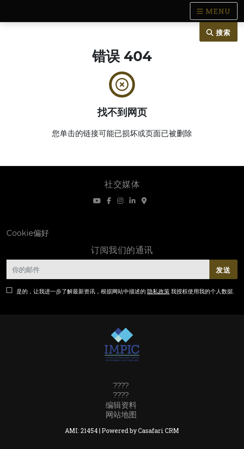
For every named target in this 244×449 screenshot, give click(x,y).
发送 (223, 269)
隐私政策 (158, 291)
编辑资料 (121, 405)
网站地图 (121, 415)
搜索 (218, 32)
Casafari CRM (158, 430)
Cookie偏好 (27, 233)
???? (121, 385)
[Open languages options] (214, 11)
